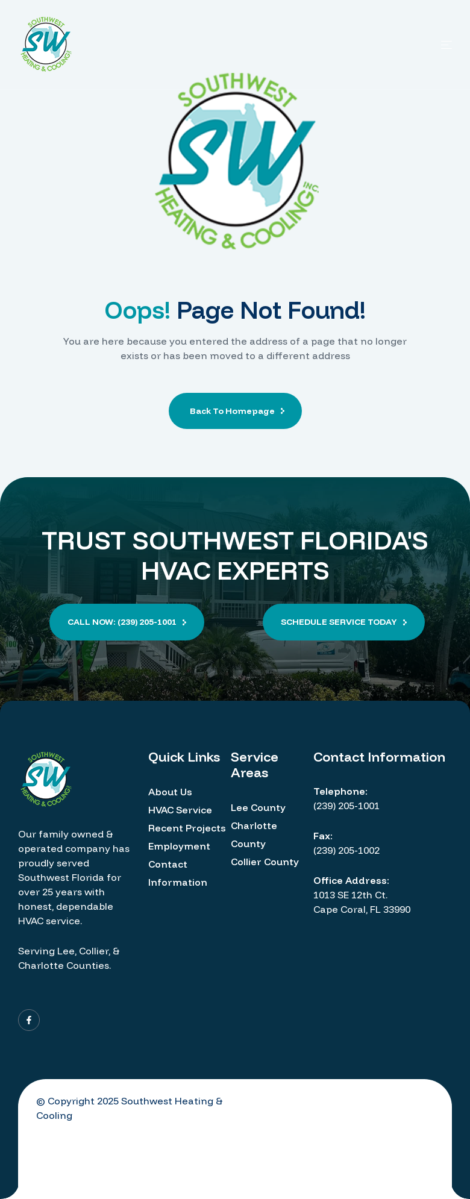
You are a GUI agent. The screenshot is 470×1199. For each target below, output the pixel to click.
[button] (126, 622)
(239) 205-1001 (346, 806)
